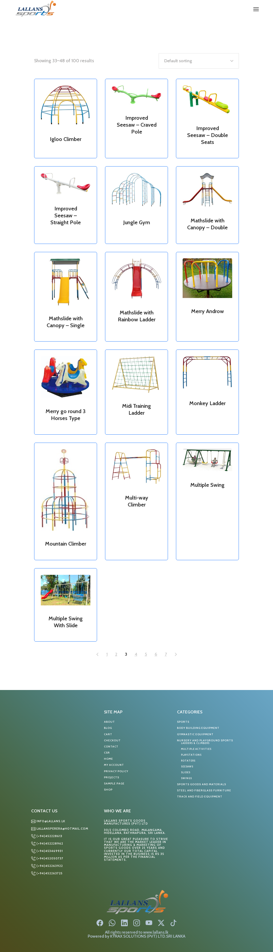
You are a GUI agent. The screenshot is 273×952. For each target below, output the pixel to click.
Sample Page (114, 783)
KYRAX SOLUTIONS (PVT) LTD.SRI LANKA (147, 936)
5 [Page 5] (146, 654)
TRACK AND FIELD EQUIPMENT (199, 796)
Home (108, 758)
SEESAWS (187, 766)
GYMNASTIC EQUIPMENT (195, 734)
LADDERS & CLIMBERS (195, 743)
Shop (108, 789)
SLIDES (185, 772)
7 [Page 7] (166, 654)
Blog (108, 728)
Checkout (112, 740)
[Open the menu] (256, 9)
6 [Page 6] (156, 654)
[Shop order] (199, 61)
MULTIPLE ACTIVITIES (196, 748)
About (109, 722)
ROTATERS (188, 760)
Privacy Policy (116, 771)
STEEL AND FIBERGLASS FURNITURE (204, 790)
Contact (111, 746)
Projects (111, 777)
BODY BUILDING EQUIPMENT (198, 728)
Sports (183, 722)
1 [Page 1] (107, 654)
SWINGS (186, 778)
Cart (108, 734)
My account (114, 765)
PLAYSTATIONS (191, 754)
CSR (107, 752)
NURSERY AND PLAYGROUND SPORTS (205, 740)
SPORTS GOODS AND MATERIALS (201, 784)
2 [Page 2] (116, 654)
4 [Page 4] (136, 654)
